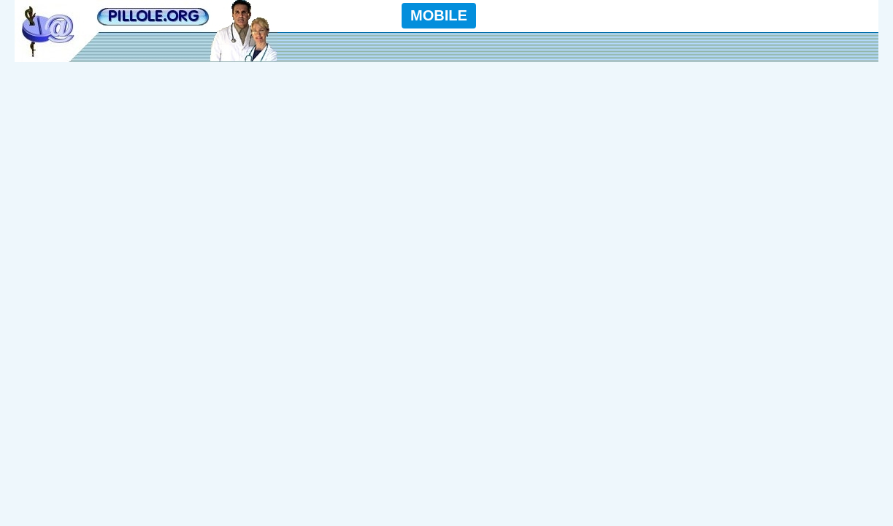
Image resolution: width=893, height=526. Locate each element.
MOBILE (438, 15)
